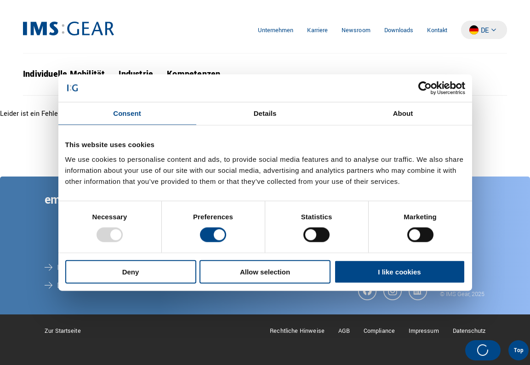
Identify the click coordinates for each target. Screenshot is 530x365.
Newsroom (356, 30)
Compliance (379, 331)
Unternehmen (276, 30)
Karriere (317, 30)
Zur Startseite (63, 331)
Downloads (399, 30)
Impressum (424, 331)
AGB (344, 331)
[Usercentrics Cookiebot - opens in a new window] (425, 88)
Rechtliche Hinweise (297, 331)
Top (519, 350)
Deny (130, 271)
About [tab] (403, 113)
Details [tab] (265, 113)
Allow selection (265, 271)
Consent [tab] (127, 113)
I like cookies (399, 271)
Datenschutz (469, 331)
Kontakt (437, 30)
